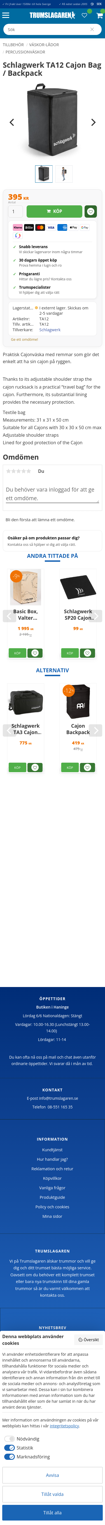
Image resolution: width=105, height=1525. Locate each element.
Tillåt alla (52, 1513)
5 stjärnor (28, 471)
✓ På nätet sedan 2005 (73, 4)
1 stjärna (8, 471)
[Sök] (92, 29)
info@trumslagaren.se (58, 1098)
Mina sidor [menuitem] (52, 1216)
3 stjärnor (18, 471)
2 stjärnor (13, 471)
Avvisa (52, 1475)
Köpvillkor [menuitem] (52, 1178)
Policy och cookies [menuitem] (52, 1206)
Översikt (88, 1339)
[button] (7, 15)
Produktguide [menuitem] (52, 1197)
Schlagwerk (50, 329)
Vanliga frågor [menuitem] (52, 1187)
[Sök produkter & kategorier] (52, 29)
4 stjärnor (23, 471)
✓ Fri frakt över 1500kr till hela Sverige (26, 4)
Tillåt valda (52, 1494)
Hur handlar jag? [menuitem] (52, 1159)
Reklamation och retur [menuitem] (52, 1168)
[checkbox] (20, 1438)
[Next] (92, 122)
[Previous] (12, 122)
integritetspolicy (64, 1425)
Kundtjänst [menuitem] (52, 1149)
